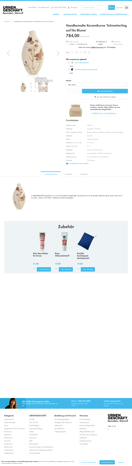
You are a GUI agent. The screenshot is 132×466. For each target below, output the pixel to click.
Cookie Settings (34, 453)
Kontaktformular (44, 7)
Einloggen (73, 7)
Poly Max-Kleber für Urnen (40, 254)
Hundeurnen (8, 444)
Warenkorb (119, 7)
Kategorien (9, 415)
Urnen (72, 44)
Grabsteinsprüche (85, 441)
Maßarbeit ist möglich (102, 42)
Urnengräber (84, 444)
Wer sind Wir (33, 422)
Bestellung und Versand (65, 415)
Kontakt (31, 419)
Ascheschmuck (82, 44)
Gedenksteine (9, 453)
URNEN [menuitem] (56, 14)
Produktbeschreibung (51, 174)
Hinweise (84, 415)
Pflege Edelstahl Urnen (87, 431)
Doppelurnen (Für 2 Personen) (14, 428)
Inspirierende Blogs (35, 428)
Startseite (7, 21)
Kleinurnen (8, 431)
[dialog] (66, 462)
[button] (8, 53)
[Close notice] (129, 462)
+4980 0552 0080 (59, 7)
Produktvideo (84, 174)
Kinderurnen (8, 437)
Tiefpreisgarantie (60, 431)
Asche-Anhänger (9, 422)
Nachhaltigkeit (34, 425)
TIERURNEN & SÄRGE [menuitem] (88, 14)
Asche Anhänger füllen (87, 425)
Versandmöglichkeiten (61, 419)
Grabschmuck (8, 450)
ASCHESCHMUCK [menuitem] (70, 14)
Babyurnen (7, 434)
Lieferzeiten (58, 425)
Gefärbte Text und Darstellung (104, 113)
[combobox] (97, 7)
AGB (30, 441)
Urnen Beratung (85, 419)
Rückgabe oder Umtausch (63, 422)
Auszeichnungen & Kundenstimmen (41, 447)
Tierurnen (7, 441)
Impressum (32, 437)
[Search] (111, 7)
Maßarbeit (83, 437)
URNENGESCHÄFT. (38, 415)
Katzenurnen (8, 447)
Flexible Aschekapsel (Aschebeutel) (86, 69)
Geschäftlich (32, 7)
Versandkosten (59, 428)
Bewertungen (33, 444)
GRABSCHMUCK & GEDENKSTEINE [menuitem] (113, 14)
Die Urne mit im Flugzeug (88, 434)
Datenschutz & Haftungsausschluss (41, 450)
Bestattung (83, 428)
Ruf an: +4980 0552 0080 (80, 401)
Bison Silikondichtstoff (82, 63)
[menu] (91, 14)
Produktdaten (68, 174)
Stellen (31, 431)
